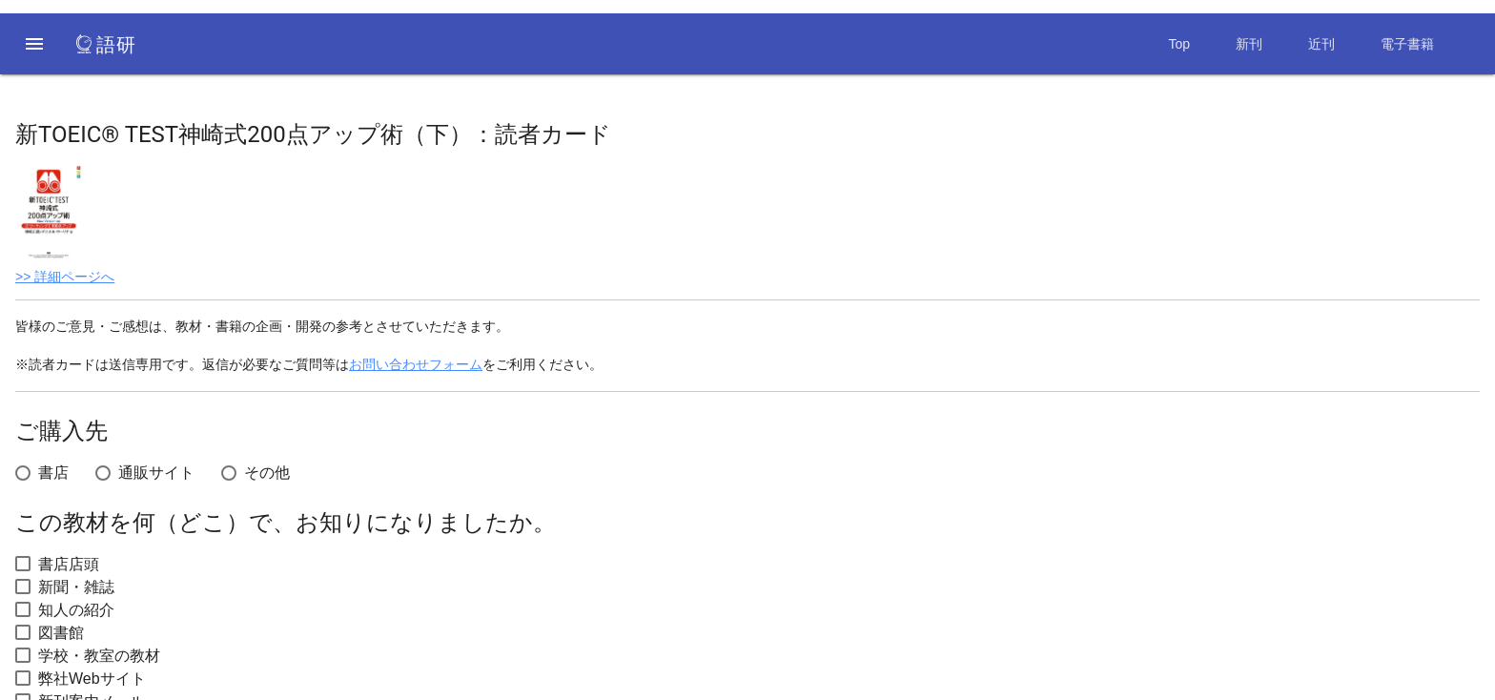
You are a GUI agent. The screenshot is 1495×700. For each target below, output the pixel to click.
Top (1179, 43)
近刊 (1321, 43)
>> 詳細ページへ (64, 276)
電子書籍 (1407, 43)
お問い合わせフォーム (415, 364)
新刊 (1249, 43)
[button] (34, 44)
